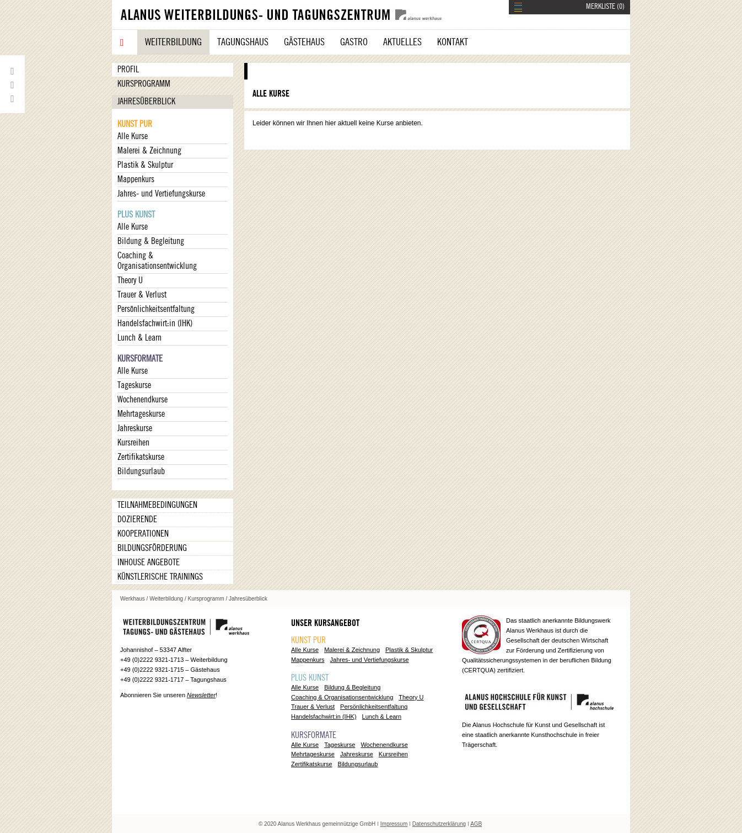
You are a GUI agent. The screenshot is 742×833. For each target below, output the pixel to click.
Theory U (130, 280)
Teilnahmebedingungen (157, 505)
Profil (128, 69)
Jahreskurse (134, 428)
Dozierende (137, 519)
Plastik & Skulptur (145, 165)
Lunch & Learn (139, 337)
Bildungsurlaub (141, 471)
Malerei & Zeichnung (149, 150)
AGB (476, 824)
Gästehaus (304, 42)
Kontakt (452, 42)
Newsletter (201, 695)
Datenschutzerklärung (439, 824)
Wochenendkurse (142, 399)
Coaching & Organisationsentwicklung (157, 260)
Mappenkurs (135, 179)
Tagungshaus (242, 42)
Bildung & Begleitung (150, 241)
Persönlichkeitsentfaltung (156, 309)
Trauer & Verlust (141, 294)
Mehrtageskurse (141, 414)
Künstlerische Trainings (160, 576)
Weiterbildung (173, 42)
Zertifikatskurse (140, 457)
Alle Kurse (132, 136)
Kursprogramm (143, 83)
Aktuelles (402, 42)
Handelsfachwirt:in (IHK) (154, 323)
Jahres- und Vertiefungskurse (161, 193)
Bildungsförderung (152, 548)
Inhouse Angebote (148, 562)
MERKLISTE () (605, 6)
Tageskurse (134, 385)
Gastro (354, 42)
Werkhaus (132, 599)
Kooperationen (143, 533)
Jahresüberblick (146, 101)
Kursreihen (133, 442)
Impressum (393, 824)
